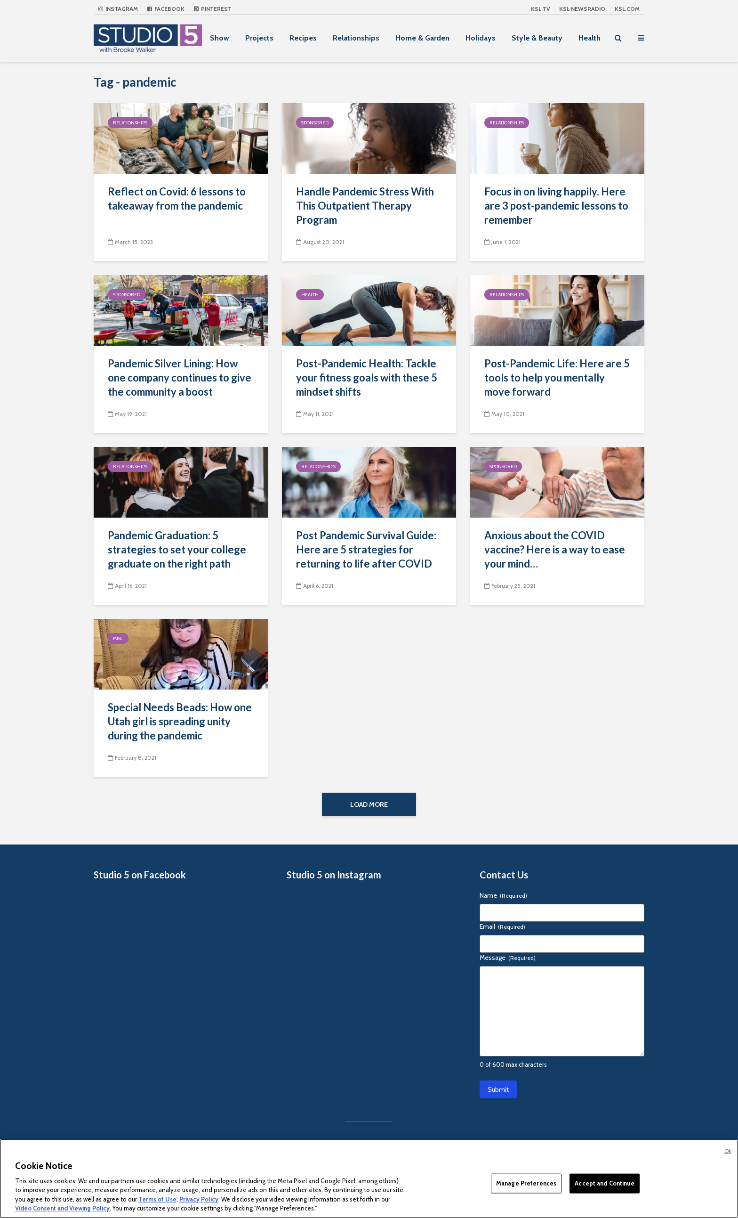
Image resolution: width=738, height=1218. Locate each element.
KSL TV (540, 8)
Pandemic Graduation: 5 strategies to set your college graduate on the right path (177, 549)
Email (502, 926)
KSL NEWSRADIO (582, 8)
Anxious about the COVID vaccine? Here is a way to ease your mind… (554, 549)
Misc (118, 638)
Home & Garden (422, 37)
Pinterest (213, 8)
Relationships (356, 37)
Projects (259, 37)
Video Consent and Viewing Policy (62, 1208)
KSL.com (627, 8)
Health (589, 37)
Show (219, 37)
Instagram (118, 8)
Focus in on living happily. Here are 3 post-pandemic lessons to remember (556, 205)
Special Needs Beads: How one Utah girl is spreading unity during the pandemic (180, 721)
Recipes (303, 37)
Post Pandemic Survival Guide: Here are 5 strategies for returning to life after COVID (366, 549)
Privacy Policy (198, 1199)
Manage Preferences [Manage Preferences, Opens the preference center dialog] (526, 1183)
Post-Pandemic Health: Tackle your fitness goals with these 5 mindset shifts (366, 377)
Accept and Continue (604, 1183)
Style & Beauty (537, 37)
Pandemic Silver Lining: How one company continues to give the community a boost (179, 377)
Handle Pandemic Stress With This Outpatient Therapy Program (365, 205)
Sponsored (315, 123)
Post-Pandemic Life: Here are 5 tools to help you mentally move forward (557, 377)
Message (508, 957)
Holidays (480, 37)
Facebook (165, 8)
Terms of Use (157, 1199)
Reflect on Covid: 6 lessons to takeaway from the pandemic (177, 198)
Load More (369, 804)
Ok (727, 1151)
